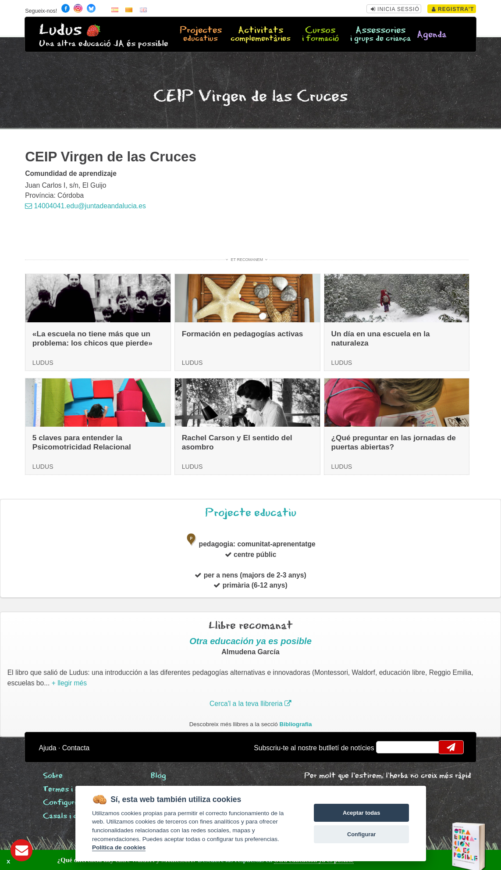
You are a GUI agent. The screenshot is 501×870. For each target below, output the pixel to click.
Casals (72, 816)
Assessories (380, 34)
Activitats (261, 34)
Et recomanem (247, 259)
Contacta (76, 748)
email (388, 747)
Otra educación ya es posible (250, 641)
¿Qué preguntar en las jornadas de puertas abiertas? (393, 442)
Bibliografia (296, 724)
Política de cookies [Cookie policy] (119, 847)
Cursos (321, 34)
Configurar (361, 834)
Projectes (201, 34)
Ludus (60, 30)
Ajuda (48, 748)
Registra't (453, 9)
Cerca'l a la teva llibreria (250, 703)
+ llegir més (69, 683)
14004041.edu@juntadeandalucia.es (85, 206)
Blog (158, 776)
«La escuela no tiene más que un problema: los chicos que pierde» (92, 338)
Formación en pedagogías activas (242, 333)
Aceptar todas (361, 812)
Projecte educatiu (250, 513)
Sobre (53, 776)
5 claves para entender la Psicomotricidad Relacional (81, 442)
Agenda (432, 35)
